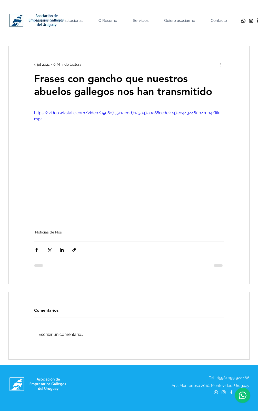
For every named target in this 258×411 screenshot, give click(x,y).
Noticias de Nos (48, 232)
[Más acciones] (221, 64)
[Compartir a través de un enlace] (74, 249)
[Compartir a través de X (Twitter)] (49, 249)
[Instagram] (251, 20)
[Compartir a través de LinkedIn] (61, 249)
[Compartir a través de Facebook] (36, 249)
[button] (75, 20)
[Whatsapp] (243, 20)
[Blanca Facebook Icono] (231, 392)
